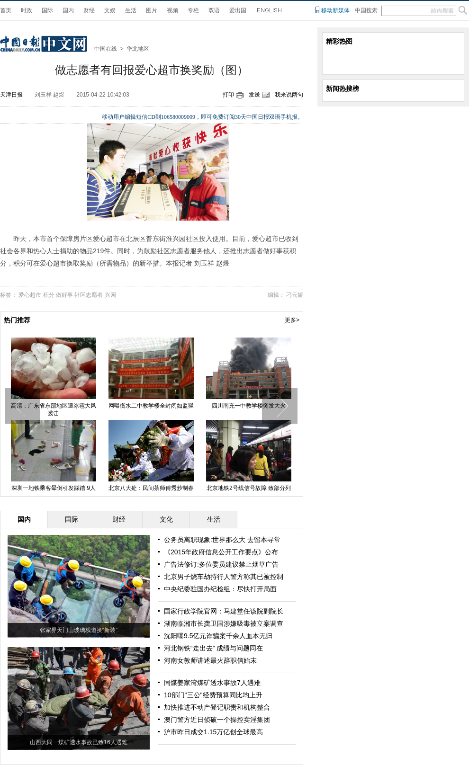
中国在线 (105, 48)
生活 (130, 10)
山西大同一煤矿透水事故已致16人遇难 (78, 742)
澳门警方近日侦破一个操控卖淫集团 (217, 719)
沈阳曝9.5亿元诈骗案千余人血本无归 (218, 636)
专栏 (193, 10)
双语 (214, 10)
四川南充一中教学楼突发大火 (249, 405)
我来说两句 (289, 94)
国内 (68, 10)
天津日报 (11, 94)
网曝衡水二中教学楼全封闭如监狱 (151, 405)
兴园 (110, 295)
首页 (5, 10)
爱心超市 (29, 295)
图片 (151, 10)
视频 (172, 10)
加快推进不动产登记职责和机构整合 (217, 707)
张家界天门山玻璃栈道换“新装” (78, 630)
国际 (47, 10)
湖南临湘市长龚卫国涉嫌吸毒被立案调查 (223, 623)
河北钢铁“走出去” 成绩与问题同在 (213, 648)
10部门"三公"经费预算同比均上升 (213, 695)
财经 (89, 10)
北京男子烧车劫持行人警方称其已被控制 (223, 576)
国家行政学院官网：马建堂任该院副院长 (223, 611)
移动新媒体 (335, 10)
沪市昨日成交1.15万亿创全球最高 (213, 732)
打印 (228, 94)
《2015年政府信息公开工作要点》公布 (221, 552)
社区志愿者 (88, 295)
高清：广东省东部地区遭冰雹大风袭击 (53, 409)
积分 (48, 295)
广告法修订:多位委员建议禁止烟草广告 (221, 564)
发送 (254, 94)
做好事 (64, 295)
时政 (26, 10)
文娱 (110, 10)
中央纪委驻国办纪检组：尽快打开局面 (220, 589)
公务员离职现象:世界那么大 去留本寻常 (222, 539)
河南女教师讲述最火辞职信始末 (210, 660)
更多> (292, 320)
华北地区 (137, 48)
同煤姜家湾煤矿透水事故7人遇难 (212, 682)
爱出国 (237, 10)
